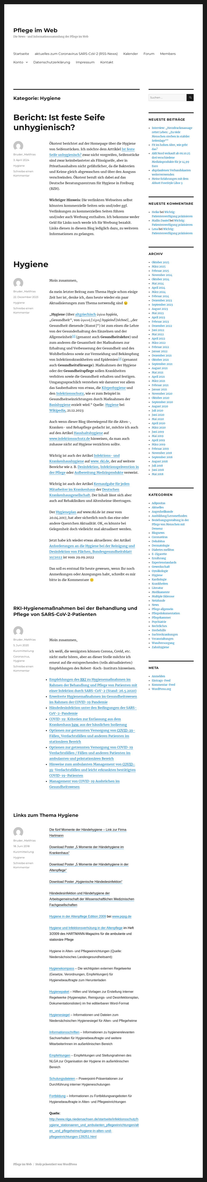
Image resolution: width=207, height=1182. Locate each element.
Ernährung (159, 558)
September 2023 (162, 304)
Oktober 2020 (160, 398)
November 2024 (162, 275)
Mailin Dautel (160, 220)
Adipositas (158, 503)
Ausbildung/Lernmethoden (169, 516)
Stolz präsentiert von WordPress (56, 1164)
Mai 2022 (158, 334)
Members (168, 54)
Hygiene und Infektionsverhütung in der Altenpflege (86, 928)
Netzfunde (158, 600)
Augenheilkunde (162, 511)
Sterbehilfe (159, 630)
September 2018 (162, 457)
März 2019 (158, 444)
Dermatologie (160, 545)
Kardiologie (159, 579)
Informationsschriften (64, 1032)
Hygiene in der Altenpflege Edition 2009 (77, 916)
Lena (155, 229)
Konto (18, 62)
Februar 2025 (160, 271)
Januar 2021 (159, 389)
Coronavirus (21, 656)
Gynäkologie (160, 571)
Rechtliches (159, 626)
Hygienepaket (59, 991)
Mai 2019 (158, 436)
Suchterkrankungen (165, 634)
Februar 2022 (160, 347)
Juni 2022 (158, 330)
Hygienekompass (61, 968)
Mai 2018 (157, 474)
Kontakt (106, 62)
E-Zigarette (159, 554)
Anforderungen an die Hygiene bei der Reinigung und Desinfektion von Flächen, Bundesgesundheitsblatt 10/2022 (92, 551)
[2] (119, 358)
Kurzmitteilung (23, 650)
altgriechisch (85, 314)
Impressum (85, 62)
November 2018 (162, 453)
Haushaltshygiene (88, 433)
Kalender (130, 54)
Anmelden (158, 676)
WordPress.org (161, 689)
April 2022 (158, 338)
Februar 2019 (160, 448)
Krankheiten (160, 583)
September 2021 (162, 364)
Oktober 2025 (160, 262)
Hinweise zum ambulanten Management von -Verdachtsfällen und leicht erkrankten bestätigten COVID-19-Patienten (92, 770)
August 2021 (160, 368)
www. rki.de (100, 461)
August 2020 (160, 406)
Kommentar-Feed (163, 685)
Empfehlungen (59, 1055)
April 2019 (158, 440)
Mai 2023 (158, 313)
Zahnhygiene (160, 647)
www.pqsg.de (121, 916)
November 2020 (162, 393)
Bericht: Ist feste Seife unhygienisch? (59, 122)
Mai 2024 (158, 283)
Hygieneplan (66, 512)
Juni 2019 (158, 432)
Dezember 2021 (162, 355)
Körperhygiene (114, 388)
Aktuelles (158, 507)
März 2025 (159, 266)
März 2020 (159, 427)
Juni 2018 (158, 470)
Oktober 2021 (160, 360)
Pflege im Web (35, 30)
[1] (73, 336)
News (155, 605)
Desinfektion (88, 467)
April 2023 (158, 317)
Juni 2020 (158, 415)
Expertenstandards (164, 562)
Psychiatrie (159, 622)
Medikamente (161, 592)
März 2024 (159, 292)
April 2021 (158, 376)
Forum (149, 54)
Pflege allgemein (162, 609)
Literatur (157, 588)
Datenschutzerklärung (51, 62)
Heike (155, 212)
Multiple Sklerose (163, 596)
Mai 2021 (157, 372)
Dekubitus (158, 541)
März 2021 (158, 381)
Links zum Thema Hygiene (45, 815)
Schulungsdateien (62, 1078)
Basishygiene (60, 405)
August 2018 (160, 461)
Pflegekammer (161, 617)
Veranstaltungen (162, 639)
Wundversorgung (163, 643)
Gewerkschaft (161, 567)
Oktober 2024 (160, 279)
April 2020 (158, 423)
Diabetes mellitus (163, 550)
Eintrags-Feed (161, 680)
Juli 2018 (157, 465)
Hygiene (19, 165)
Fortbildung (57, 1096)
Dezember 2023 (162, 300)
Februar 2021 (160, 385)
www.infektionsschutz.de (69, 439)
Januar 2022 (159, 351)
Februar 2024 (160, 296)
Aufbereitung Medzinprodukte (98, 472)
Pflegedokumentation (166, 613)
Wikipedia (57, 410)
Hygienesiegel (59, 1015)
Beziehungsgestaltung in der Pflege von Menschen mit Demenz (170, 524)
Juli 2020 (157, 410)
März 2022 (159, 343)
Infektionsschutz (70, 393)
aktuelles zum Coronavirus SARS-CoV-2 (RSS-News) (76, 54)
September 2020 (162, 402)
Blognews (158, 533)
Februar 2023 (160, 321)
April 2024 (158, 287)
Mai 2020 (158, 419)
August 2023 (160, 309)
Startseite (21, 54)
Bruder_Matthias (24, 154)
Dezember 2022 (162, 326)
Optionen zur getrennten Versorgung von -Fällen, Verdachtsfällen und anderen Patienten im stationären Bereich (92, 736)
